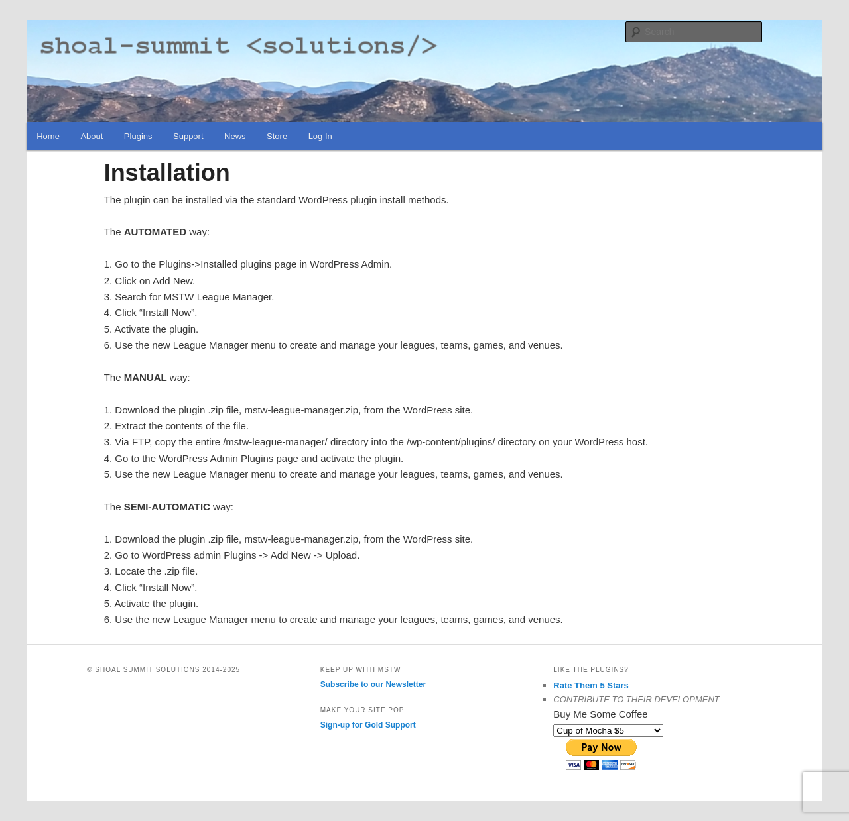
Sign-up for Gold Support (368, 725)
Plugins (138, 136)
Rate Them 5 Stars (590, 685)
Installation (167, 172)
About (91, 136)
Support (188, 136)
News (235, 136)
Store (277, 136)
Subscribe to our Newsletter (373, 684)
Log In (320, 136)
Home (48, 136)
